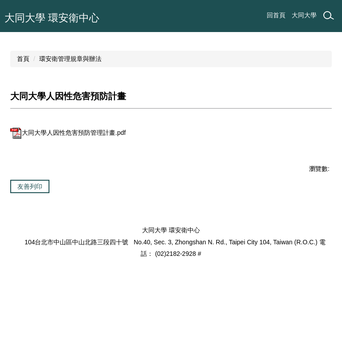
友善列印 (29, 245)
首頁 (23, 117)
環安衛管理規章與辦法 (70, 117)
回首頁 (276, 15)
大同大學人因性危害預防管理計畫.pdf (68, 191)
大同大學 (304, 15)
